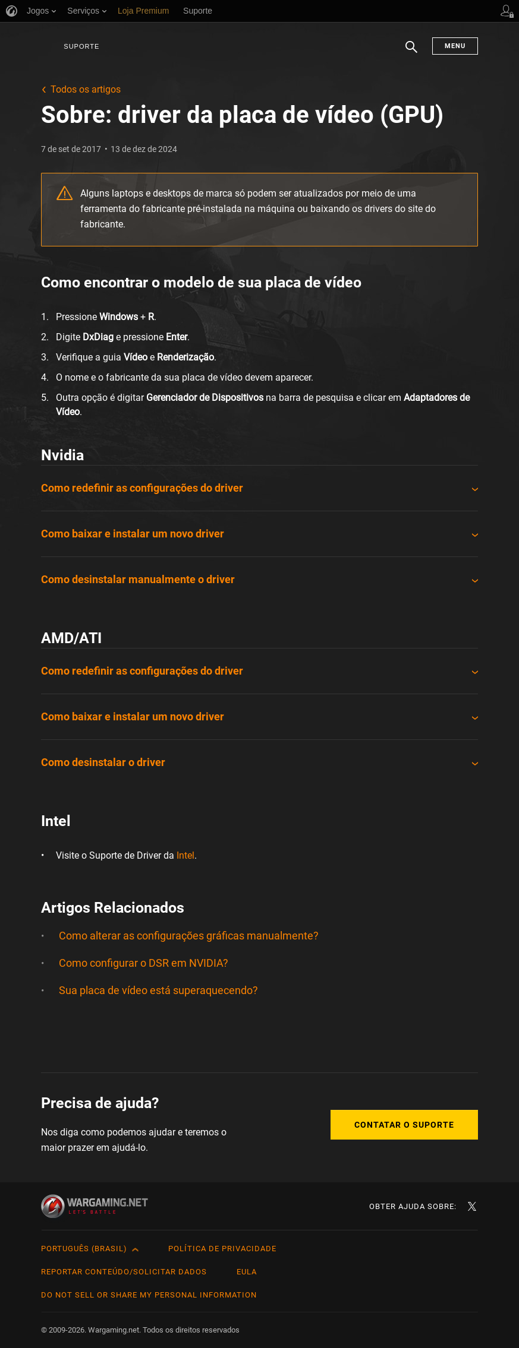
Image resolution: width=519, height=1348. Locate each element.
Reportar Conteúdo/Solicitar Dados (124, 1271)
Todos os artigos (86, 89)
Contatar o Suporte (404, 1124)
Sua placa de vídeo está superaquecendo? (158, 990)
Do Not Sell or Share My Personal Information (149, 1294)
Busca (411, 53)
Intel (185, 855)
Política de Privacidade (222, 1248)
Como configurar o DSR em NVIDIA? (143, 963)
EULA (247, 1271)
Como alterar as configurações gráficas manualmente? (189, 935)
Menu (455, 46)
